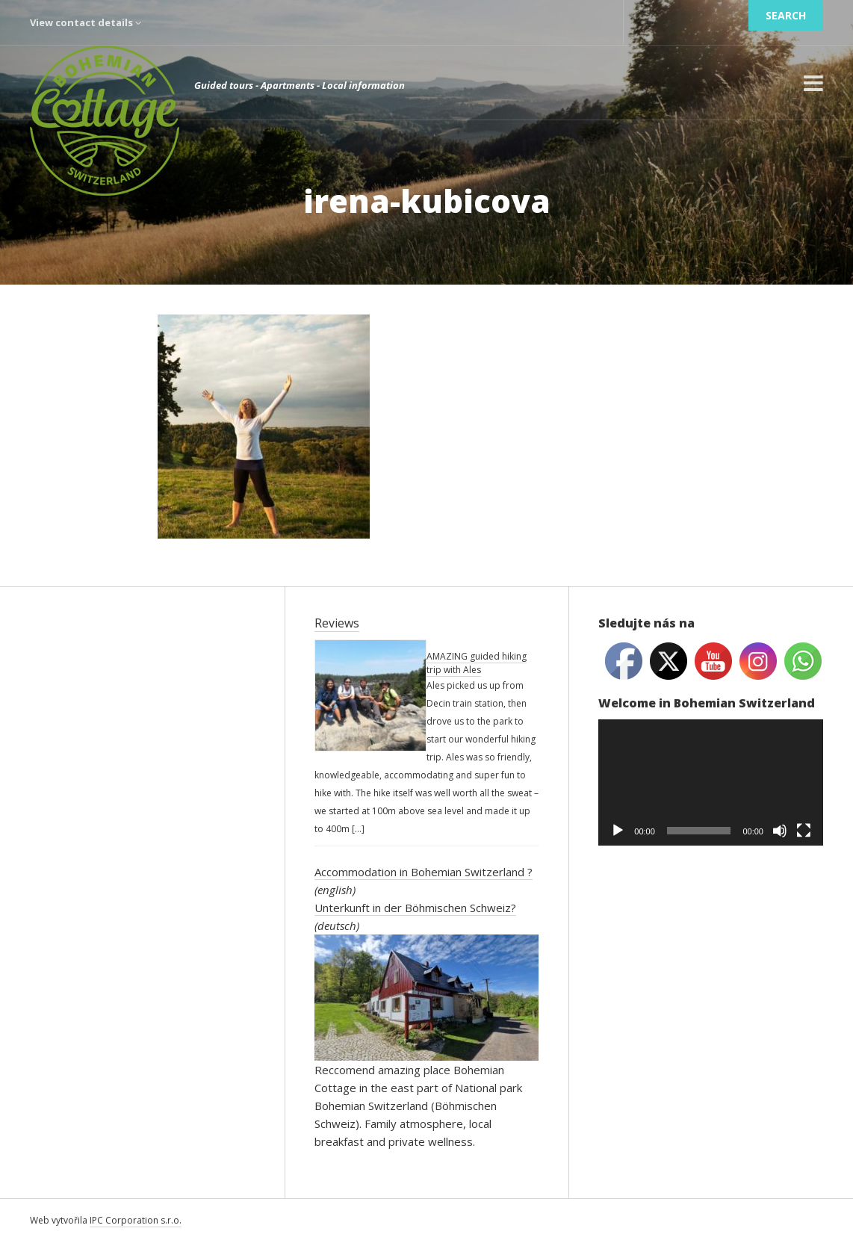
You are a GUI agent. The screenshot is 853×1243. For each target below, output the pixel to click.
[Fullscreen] (803, 830)
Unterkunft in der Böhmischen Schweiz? (415, 907)
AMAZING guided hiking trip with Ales (476, 663)
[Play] (617, 830)
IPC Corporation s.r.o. (136, 1220)
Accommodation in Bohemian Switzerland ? (423, 871)
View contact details (85, 22)
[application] (710, 782)
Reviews (336, 623)
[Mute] (779, 830)
